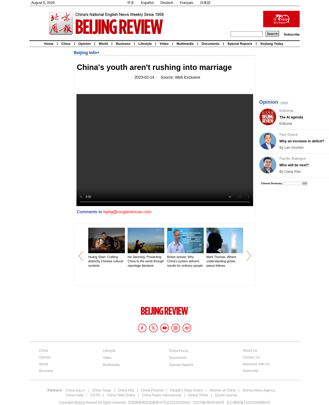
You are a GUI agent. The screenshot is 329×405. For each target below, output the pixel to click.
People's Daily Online (186, 390)
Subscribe (292, 34)
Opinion (84, 44)
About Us (250, 350)
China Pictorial (152, 390)
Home (48, 44)
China (65, 44)
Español (147, 3)
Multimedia (185, 44)
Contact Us (251, 357)
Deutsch (166, 3)
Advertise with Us (256, 364)
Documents (211, 44)
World (103, 44)
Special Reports (239, 44)
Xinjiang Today (271, 44)
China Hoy (126, 390)
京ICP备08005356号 (208, 402)
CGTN (95, 395)
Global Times (198, 395)
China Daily (74, 395)
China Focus (178, 351)
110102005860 (255, 402)
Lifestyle (145, 44)
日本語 (205, 3)
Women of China (223, 390)
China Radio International (161, 395)
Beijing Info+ (86, 52)
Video (164, 44)
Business (123, 44)
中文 (130, 3)
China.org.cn (75, 390)
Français (186, 3)
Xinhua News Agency (258, 390)
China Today (101, 390)
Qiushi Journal (226, 395)
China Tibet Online (121, 395)
